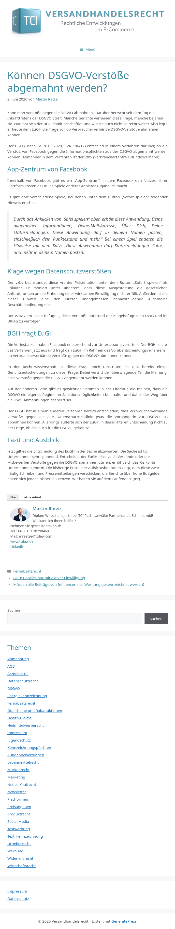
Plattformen (17, 799)
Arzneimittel (18, 673)
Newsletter (16, 791)
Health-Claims (19, 717)
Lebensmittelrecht (23, 762)
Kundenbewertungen (25, 754)
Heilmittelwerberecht (25, 725)
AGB (11, 666)
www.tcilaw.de (21, 541)
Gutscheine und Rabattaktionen (34, 710)
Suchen (13, 610)
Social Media (18, 821)
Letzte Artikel (32, 497)
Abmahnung (18, 658)
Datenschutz (18, 898)
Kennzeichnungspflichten (29, 747)
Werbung (15, 850)
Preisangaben (19, 806)
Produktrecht (18, 813)
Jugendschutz (19, 740)
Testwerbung (18, 828)
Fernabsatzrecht (27, 571)
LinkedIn (17, 546)
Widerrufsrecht (20, 858)
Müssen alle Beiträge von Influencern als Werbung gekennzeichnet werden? (79, 584)
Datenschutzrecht (22, 680)
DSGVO (13, 688)
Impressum (17, 732)
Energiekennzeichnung (27, 695)
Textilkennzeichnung (25, 836)
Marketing (16, 777)
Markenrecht (18, 769)
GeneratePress (124, 921)
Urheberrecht (19, 843)
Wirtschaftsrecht (21, 865)
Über (13, 497)
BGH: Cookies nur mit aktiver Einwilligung (49, 577)
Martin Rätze (46, 508)
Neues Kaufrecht (21, 784)
